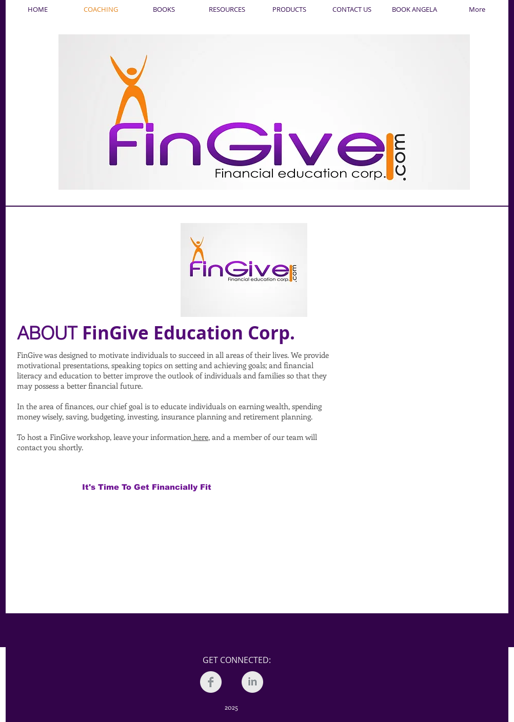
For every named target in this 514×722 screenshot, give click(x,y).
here (199, 437)
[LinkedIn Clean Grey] (252, 682)
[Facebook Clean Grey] (211, 682)
